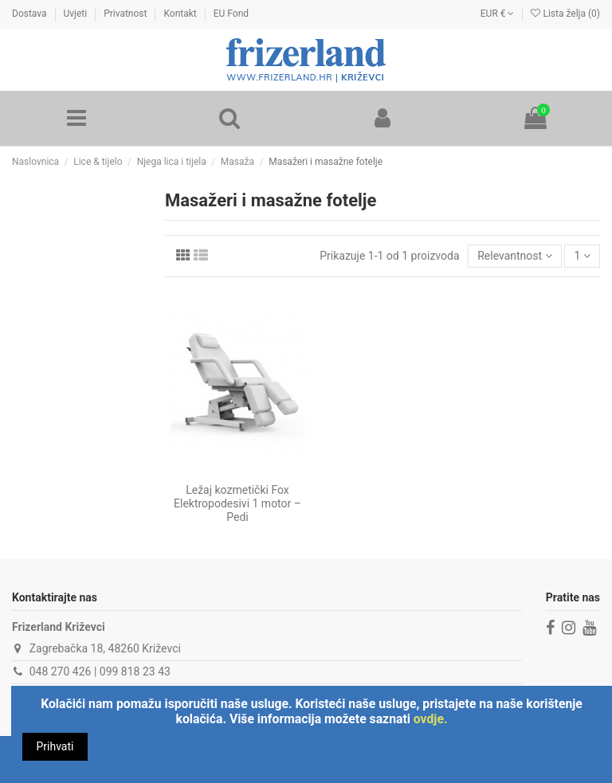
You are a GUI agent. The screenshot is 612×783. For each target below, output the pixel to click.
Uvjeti (77, 13)
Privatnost (126, 13)
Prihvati (55, 746)
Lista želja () (565, 13)
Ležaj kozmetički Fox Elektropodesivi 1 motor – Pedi (237, 503)
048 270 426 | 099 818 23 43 (100, 671)
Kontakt (180, 13)
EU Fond (231, 13)
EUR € (498, 13)
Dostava (30, 13)
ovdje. (431, 718)
